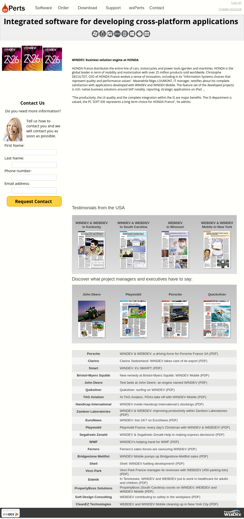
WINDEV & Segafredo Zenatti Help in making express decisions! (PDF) (172, 435)
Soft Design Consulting (93, 497)
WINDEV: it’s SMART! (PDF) (141, 368)
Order (63, 7)
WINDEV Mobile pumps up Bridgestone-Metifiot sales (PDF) (164, 456)
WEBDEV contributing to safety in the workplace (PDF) (160, 497)
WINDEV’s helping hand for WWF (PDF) (149, 442)
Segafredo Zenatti (93, 435)
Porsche (175, 294)
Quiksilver (93, 390)
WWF (93, 442)
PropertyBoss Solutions (94, 488)
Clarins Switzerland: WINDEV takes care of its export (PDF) (163, 361)
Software (43, 7)
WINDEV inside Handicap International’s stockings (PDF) (162, 404)
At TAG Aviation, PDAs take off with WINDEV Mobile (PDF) (163, 397)
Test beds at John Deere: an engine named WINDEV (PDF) (163, 382)
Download (87, 7)
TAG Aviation (93, 397)
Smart (93, 368)
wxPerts (136, 7)
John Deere (92, 294)
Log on (236, 2)
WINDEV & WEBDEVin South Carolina (134, 225)
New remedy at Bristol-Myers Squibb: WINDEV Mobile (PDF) (164, 375)
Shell (94, 463)
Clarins (93, 361)
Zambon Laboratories (93, 411)
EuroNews (93, 420)
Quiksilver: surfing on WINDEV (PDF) (147, 390)
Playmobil (133, 294)
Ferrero (93, 449)
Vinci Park (93, 471)
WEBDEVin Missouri (175, 225)
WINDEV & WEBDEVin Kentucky (92, 225)
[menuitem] (43, 7)
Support (113, 7)
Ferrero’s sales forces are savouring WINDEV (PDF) (158, 449)
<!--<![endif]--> (154, 152)
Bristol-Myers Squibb (93, 375)
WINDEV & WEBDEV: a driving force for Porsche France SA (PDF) (169, 354)
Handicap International (94, 404)
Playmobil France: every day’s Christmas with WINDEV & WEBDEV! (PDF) (175, 427)
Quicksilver (217, 294)
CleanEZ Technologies (93, 504)
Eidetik (93, 479)
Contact (156, 7)
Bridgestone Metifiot (93, 456)
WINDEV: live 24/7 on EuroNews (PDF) (149, 420)
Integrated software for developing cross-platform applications (121, 21)
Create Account (230, 9)
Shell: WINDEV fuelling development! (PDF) (152, 463)
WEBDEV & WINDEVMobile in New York (217, 225)
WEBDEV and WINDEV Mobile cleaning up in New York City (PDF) (169, 504)
